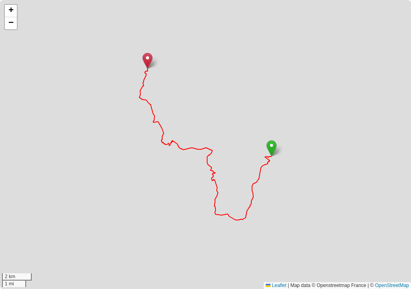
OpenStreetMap (392, 285)
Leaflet (276, 285)
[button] (272, 148)
